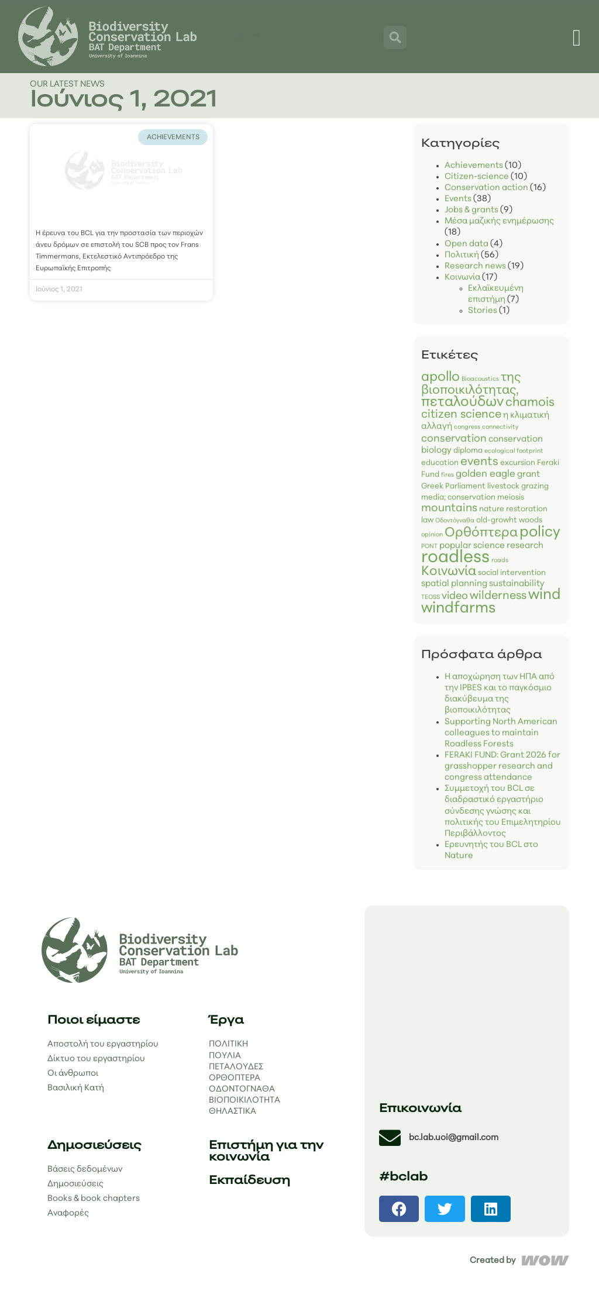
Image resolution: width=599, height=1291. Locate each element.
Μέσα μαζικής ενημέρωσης (499, 221)
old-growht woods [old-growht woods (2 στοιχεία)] (509, 520)
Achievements (474, 165)
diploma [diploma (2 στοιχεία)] (468, 451)
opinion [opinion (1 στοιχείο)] (432, 535)
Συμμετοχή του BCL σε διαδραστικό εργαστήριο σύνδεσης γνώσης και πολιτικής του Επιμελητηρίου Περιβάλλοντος (503, 811)
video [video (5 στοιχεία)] (455, 596)
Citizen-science (477, 177)
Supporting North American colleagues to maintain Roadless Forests (501, 733)
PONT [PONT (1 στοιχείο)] (429, 546)
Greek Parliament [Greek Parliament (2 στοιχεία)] (453, 486)
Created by (492, 1260)
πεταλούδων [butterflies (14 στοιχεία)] (462, 402)
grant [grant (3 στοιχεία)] (528, 474)
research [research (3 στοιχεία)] (525, 546)
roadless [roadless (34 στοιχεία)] (455, 557)
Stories (482, 311)
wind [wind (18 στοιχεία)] (544, 595)
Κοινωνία (462, 277)
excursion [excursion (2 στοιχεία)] (517, 463)
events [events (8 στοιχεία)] (479, 462)
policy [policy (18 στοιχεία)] (539, 532)
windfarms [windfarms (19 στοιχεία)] (458, 608)
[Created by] (545, 1260)
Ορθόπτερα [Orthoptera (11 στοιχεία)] (481, 533)
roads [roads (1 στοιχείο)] (499, 560)
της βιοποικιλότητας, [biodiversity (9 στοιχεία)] (471, 384)
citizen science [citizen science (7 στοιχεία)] (461, 415)
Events (458, 199)
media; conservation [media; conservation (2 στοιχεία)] (458, 497)
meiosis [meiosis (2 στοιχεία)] (510, 497)
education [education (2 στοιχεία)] (440, 463)
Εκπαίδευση (249, 1181)
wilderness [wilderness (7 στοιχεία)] (498, 596)
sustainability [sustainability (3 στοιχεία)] (517, 584)
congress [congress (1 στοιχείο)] (467, 427)
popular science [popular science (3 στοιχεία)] (472, 546)
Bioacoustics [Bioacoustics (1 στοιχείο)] (480, 379)
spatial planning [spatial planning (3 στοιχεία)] (454, 584)
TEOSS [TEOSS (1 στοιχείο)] (430, 597)
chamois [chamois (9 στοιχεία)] (530, 403)
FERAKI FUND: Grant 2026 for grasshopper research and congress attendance (502, 766)
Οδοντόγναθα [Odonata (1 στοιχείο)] (454, 521)
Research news (475, 266)
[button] (399, 1209)
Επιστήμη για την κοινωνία (266, 1151)
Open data (466, 244)
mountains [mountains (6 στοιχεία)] (449, 508)
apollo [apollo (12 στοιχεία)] (440, 377)
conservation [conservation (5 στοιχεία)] (454, 439)
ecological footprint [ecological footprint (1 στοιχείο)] (513, 451)
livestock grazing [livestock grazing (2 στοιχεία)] (518, 486)
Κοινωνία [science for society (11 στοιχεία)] (448, 572)
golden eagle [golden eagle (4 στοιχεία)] (485, 474)
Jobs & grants (471, 210)
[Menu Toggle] (577, 38)
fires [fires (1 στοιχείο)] (447, 475)
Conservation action (486, 188)
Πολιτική (462, 255)
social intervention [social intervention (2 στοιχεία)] (512, 573)
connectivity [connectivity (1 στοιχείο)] (500, 427)
